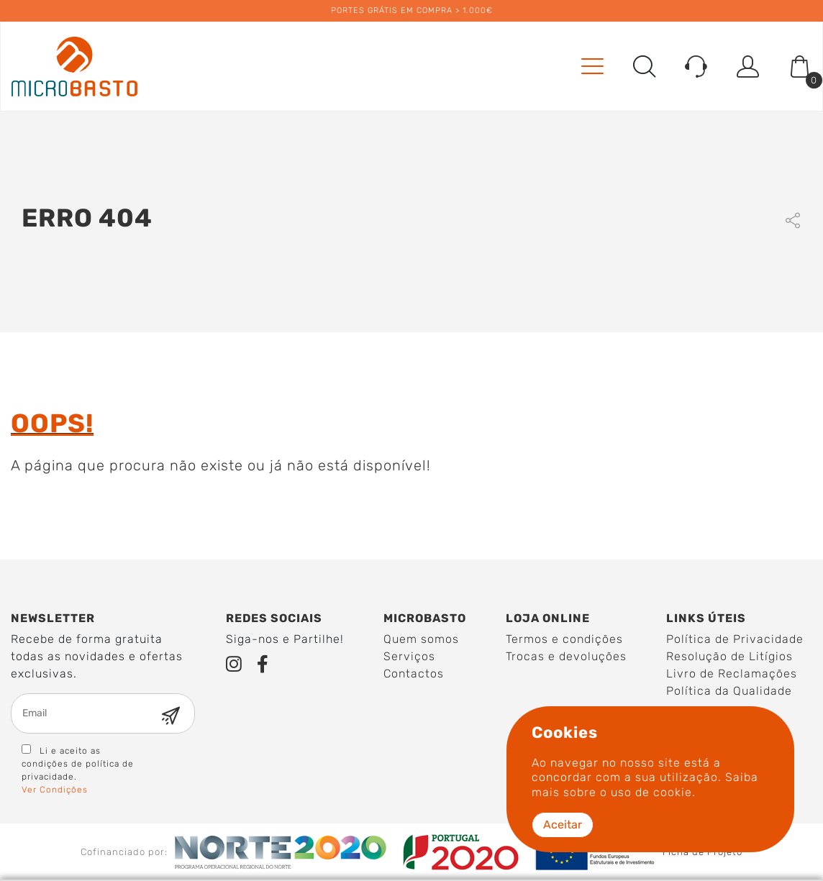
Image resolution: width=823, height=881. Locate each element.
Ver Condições (55, 790)
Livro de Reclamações (731, 673)
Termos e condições (564, 639)
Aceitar (562, 824)
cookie (672, 792)
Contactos (413, 673)
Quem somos (421, 639)
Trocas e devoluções (566, 656)
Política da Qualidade (729, 691)
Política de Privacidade (735, 639)
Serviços (409, 656)
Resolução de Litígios (729, 656)
